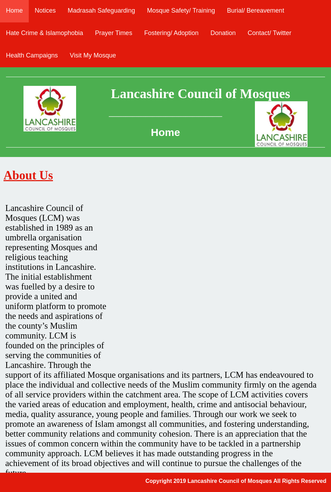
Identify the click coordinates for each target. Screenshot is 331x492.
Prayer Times (113, 32)
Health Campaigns (32, 55)
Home (14, 10)
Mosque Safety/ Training (181, 10)
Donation (223, 32)
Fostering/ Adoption (171, 32)
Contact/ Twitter (269, 32)
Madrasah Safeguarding (101, 10)
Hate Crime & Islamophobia (44, 32)
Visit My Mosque (93, 55)
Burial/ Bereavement (255, 10)
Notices (45, 10)
